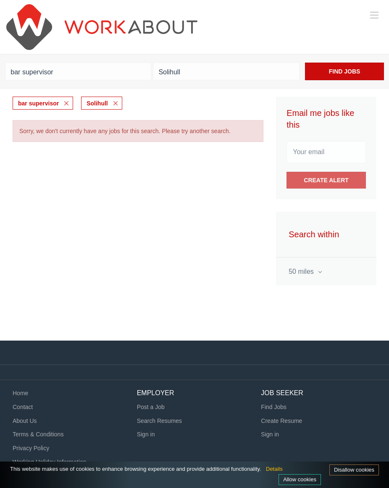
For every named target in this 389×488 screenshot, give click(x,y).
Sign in (146, 434)
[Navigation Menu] (374, 15)
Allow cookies (299, 479)
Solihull (97, 103)
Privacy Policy (31, 448)
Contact (23, 407)
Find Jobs (344, 71)
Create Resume (281, 420)
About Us (25, 420)
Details (274, 469)
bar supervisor (38, 103)
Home (20, 393)
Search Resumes (159, 420)
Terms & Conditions (38, 434)
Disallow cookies (354, 470)
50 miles (302, 271)
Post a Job (151, 407)
